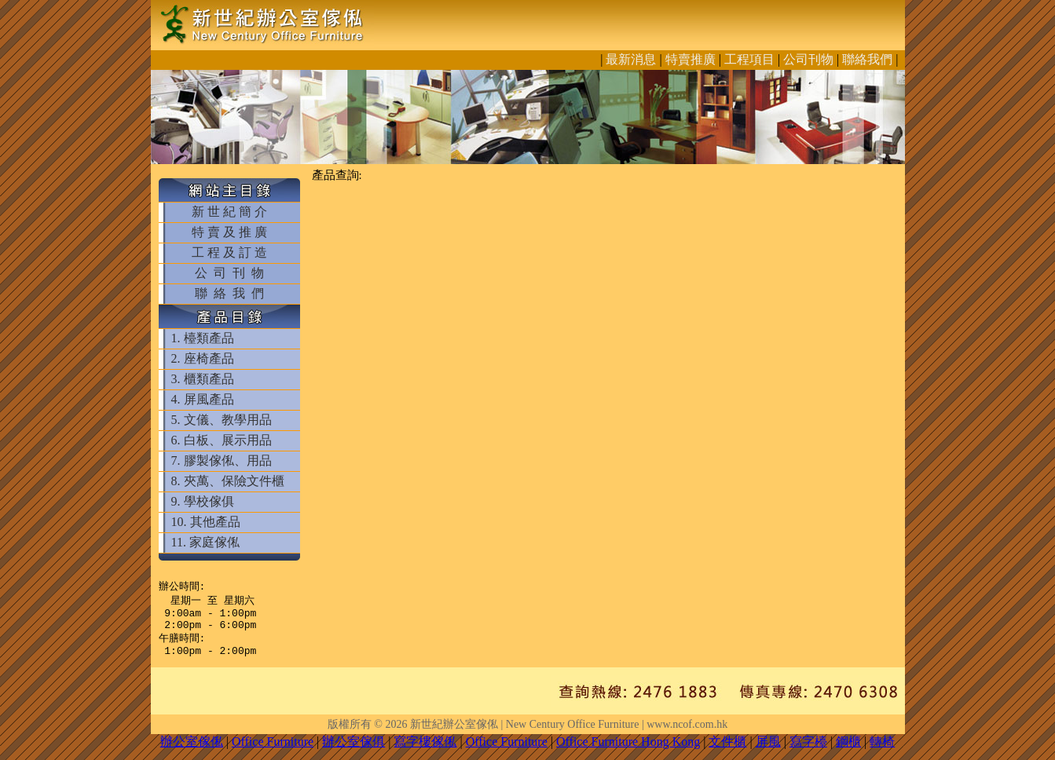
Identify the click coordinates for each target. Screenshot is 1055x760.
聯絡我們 (867, 59)
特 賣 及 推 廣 (229, 232)
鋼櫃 (848, 751)
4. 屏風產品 (202, 399)
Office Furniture (272, 751)
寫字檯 (808, 751)
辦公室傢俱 (353, 751)
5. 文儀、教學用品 (221, 419)
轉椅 (882, 751)
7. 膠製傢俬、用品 (221, 460)
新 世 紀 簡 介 (229, 211)
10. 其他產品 (205, 521)
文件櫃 (727, 751)
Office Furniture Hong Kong (628, 751)
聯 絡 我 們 (229, 293)
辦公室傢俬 (191, 751)
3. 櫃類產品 (202, 378)
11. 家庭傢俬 (205, 542)
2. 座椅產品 (202, 358)
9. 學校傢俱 (202, 501)
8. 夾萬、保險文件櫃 (227, 481)
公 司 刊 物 (229, 273)
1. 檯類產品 (202, 338)
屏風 (768, 751)
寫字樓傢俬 (425, 751)
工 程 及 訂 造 (229, 252)
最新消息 (631, 59)
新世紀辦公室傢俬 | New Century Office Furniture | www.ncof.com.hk (568, 734)
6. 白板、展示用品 (221, 440)
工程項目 (749, 59)
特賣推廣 (690, 59)
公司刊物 (808, 59)
